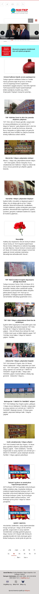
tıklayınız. (27, 590)
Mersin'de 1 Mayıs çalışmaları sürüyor (19, 158)
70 (30, 550)
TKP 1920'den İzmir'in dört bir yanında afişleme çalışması (19, 118)
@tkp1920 (16, 584)
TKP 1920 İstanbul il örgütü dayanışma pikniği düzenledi (19, 281)
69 (24, 550)
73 (14, 554)
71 (35, 550)
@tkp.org (23, 584)
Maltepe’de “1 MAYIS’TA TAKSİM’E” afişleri (19, 401)
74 (20, 554)
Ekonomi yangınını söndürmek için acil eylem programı (23, 50)
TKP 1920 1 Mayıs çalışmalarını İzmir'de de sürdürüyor (19, 321)
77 (35, 554)
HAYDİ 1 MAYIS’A (19, 523)
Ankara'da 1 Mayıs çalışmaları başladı (19, 361)
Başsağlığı (19, 239)
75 (25, 554)
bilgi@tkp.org (24, 578)
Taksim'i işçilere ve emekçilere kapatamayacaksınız (19, 483)
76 (30, 554)
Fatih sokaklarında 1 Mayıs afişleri (19, 442)
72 (9, 554)
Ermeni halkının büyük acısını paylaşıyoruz (19, 77)
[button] (10, 40)
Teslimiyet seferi (7, 38)
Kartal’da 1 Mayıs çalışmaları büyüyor (19, 199)
